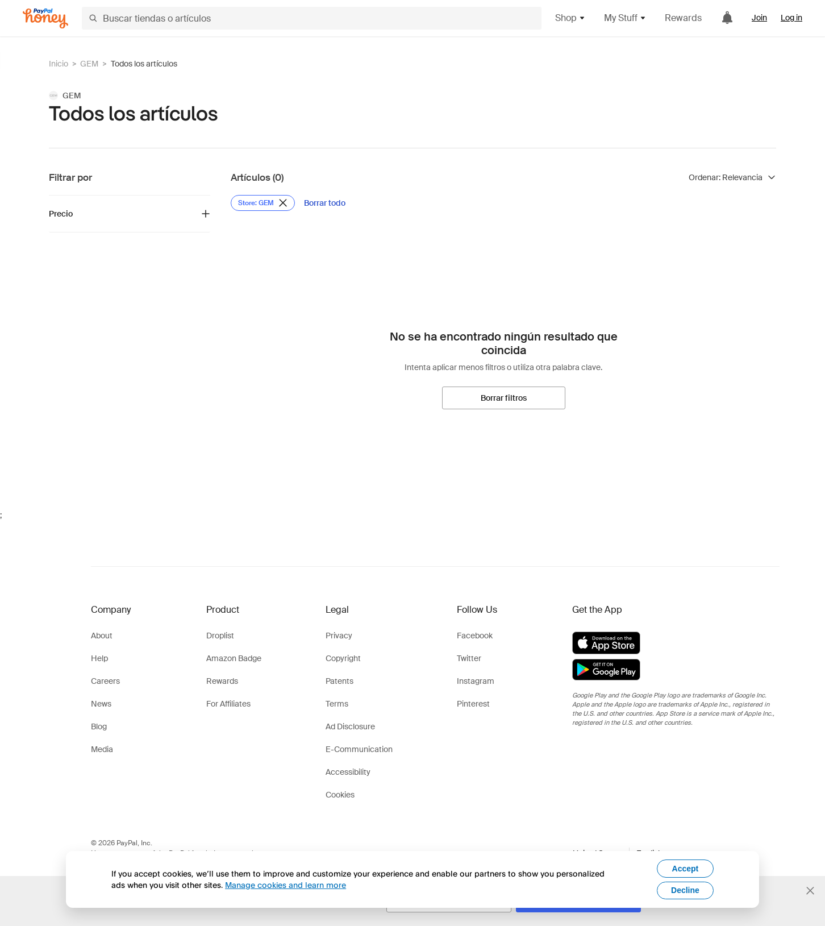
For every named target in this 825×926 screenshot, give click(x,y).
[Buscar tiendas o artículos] (311, 18)
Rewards (683, 18)
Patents (339, 681)
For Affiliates (228, 704)
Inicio (58, 63)
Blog (99, 726)
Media (102, 749)
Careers (105, 681)
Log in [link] (791, 18)
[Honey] (45, 18)
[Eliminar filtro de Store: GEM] (263, 203)
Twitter (469, 658)
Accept (685, 868)
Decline (685, 890)
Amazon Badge (233, 658)
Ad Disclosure (350, 726)
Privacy (339, 635)
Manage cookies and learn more (285, 885)
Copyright (343, 658)
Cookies (340, 795)
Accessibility (348, 772)
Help (99, 658)
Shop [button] (570, 18)
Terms (337, 704)
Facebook (475, 635)
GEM (89, 63)
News (101, 704)
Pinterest (473, 704)
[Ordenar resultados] (732, 177)
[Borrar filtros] (503, 398)
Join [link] (759, 18)
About (102, 635)
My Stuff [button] (625, 18)
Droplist (220, 635)
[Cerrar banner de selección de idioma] (810, 890)
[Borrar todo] (324, 202)
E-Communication (359, 749)
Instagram (475, 681)
